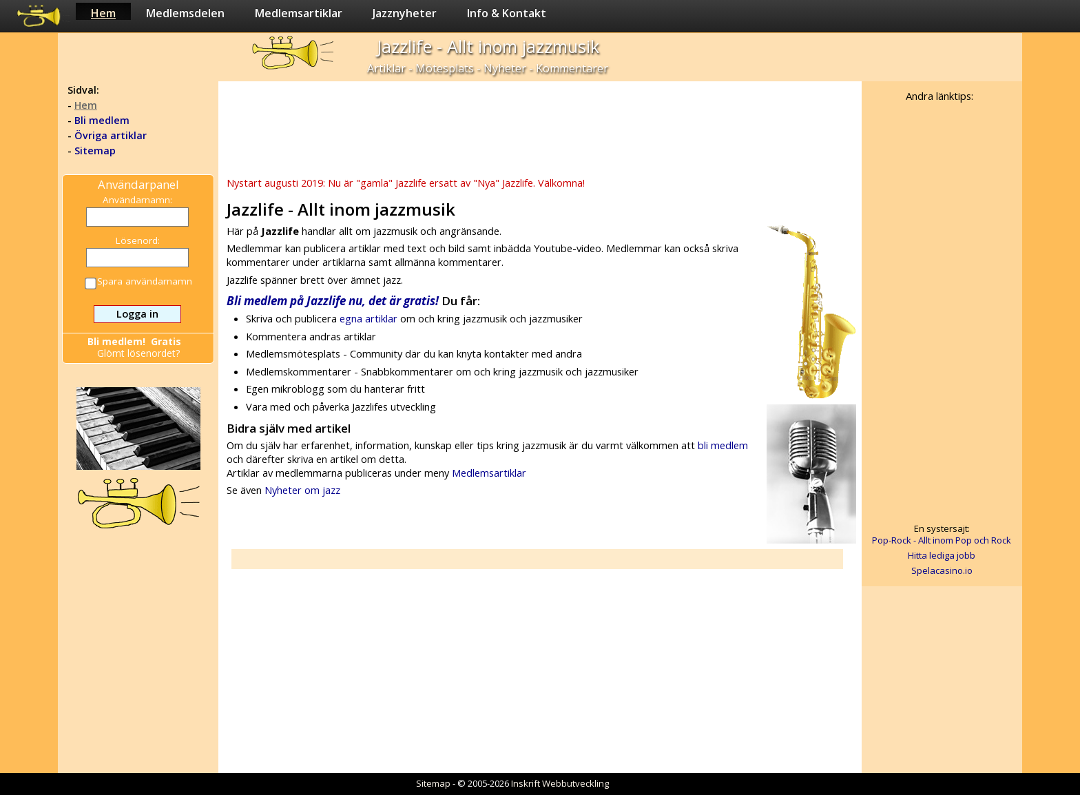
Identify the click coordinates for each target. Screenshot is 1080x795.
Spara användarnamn (139, 282)
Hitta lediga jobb (941, 555)
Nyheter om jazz (302, 490)
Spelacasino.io (942, 570)
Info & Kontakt (506, 13)
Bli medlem (101, 120)
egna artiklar (368, 318)
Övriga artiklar (110, 135)
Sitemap (95, 150)
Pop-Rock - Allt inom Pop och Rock (941, 540)
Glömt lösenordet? (138, 353)
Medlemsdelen (185, 13)
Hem (103, 13)
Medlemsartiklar (298, 13)
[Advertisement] (539, 127)
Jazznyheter (405, 13)
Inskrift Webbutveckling (560, 783)
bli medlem (723, 445)
